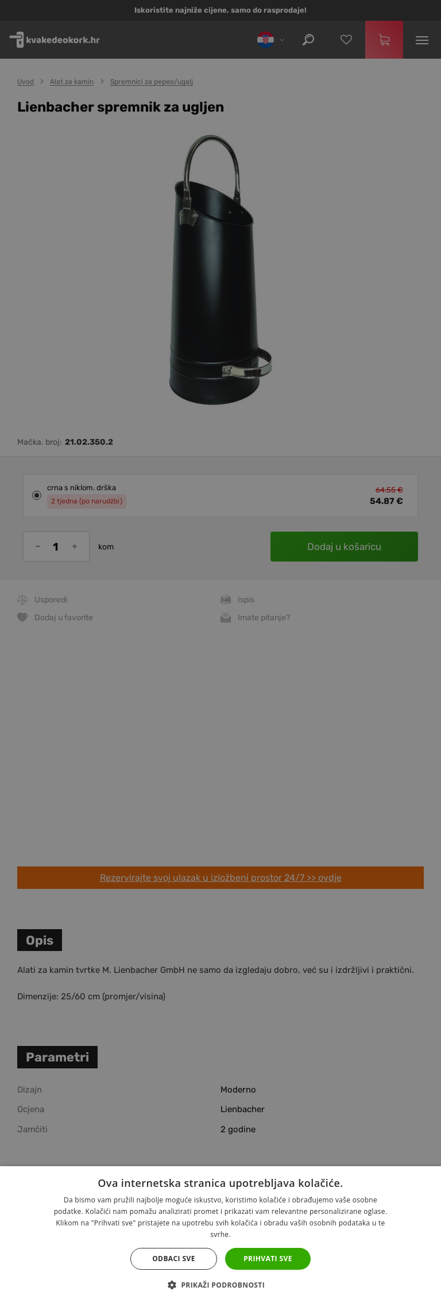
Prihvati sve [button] (267, 1258)
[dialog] (220, 653)
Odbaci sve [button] (173, 1258)
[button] (220, 1285)
